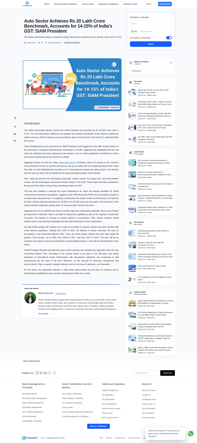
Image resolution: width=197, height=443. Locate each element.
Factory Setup (88, 4)
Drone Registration (109, 404)
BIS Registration (108, 399)
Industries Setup (130, 4)
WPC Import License (110, 418)
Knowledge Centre (149, 399)
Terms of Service (134, 438)
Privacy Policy (120, 438)
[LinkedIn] (15, 134)
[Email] (15, 141)
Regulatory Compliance (108, 4)
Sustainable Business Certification (75, 416)
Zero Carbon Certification (72, 394)
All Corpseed (165, 4)
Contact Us (146, 395)
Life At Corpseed (148, 408)
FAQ (101, 438)
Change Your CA (148, 404)
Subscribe (167, 373)
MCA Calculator (148, 413)
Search (148, 4)
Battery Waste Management (33, 403)
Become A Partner (149, 390)
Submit (151, 44)
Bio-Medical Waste (29, 394)
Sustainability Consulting (31, 421)
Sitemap (109, 438)
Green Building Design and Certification (77, 412)
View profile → (44, 314)
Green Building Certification (72, 398)
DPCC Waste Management (32, 412)
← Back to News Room (30, 361)
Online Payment (148, 418)
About (46, 4)
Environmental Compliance (65, 4)
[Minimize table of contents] (171, 62)
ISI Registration (108, 395)
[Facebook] (15, 126)
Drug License (107, 413)
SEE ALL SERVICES (98, 426)
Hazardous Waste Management (34, 398)
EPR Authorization (29, 416)
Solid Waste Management (32, 407)
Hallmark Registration (110, 390)
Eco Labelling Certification (72, 403)
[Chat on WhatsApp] (191, 433)
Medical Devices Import (111, 408)
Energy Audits (67, 407)
